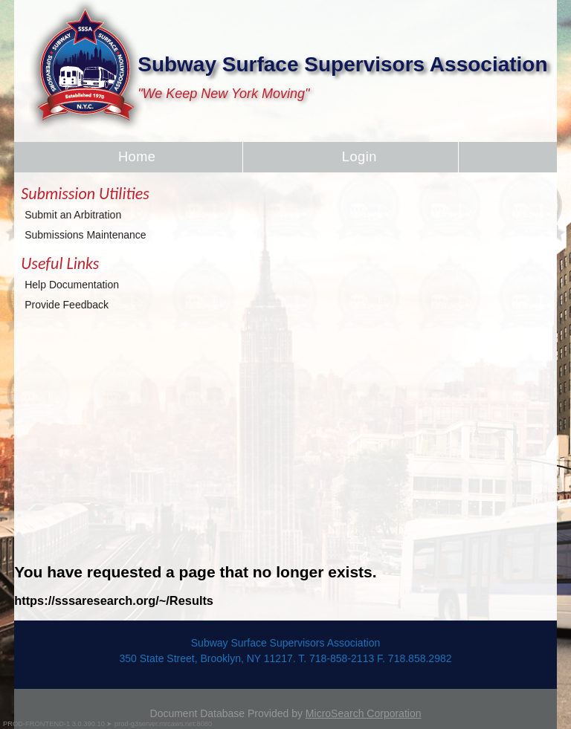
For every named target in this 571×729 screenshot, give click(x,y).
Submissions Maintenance (85, 235)
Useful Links (60, 263)
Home (137, 156)
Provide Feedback (67, 305)
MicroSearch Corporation (364, 713)
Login (359, 156)
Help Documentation (72, 285)
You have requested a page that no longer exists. (195, 571)
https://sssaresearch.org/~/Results (113, 600)
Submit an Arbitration (73, 215)
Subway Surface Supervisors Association (342, 64)
